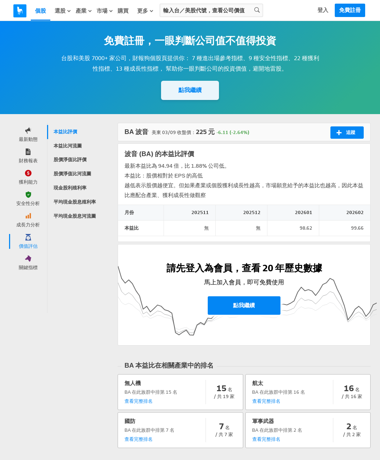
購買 (123, 11)
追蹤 (345, 132)
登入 (322, 10)
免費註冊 (350, 10)
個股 (40, 11)
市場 (105, 11)
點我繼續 (190, 90)
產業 (84, 11)
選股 (63, 11)
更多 (145, 11)
